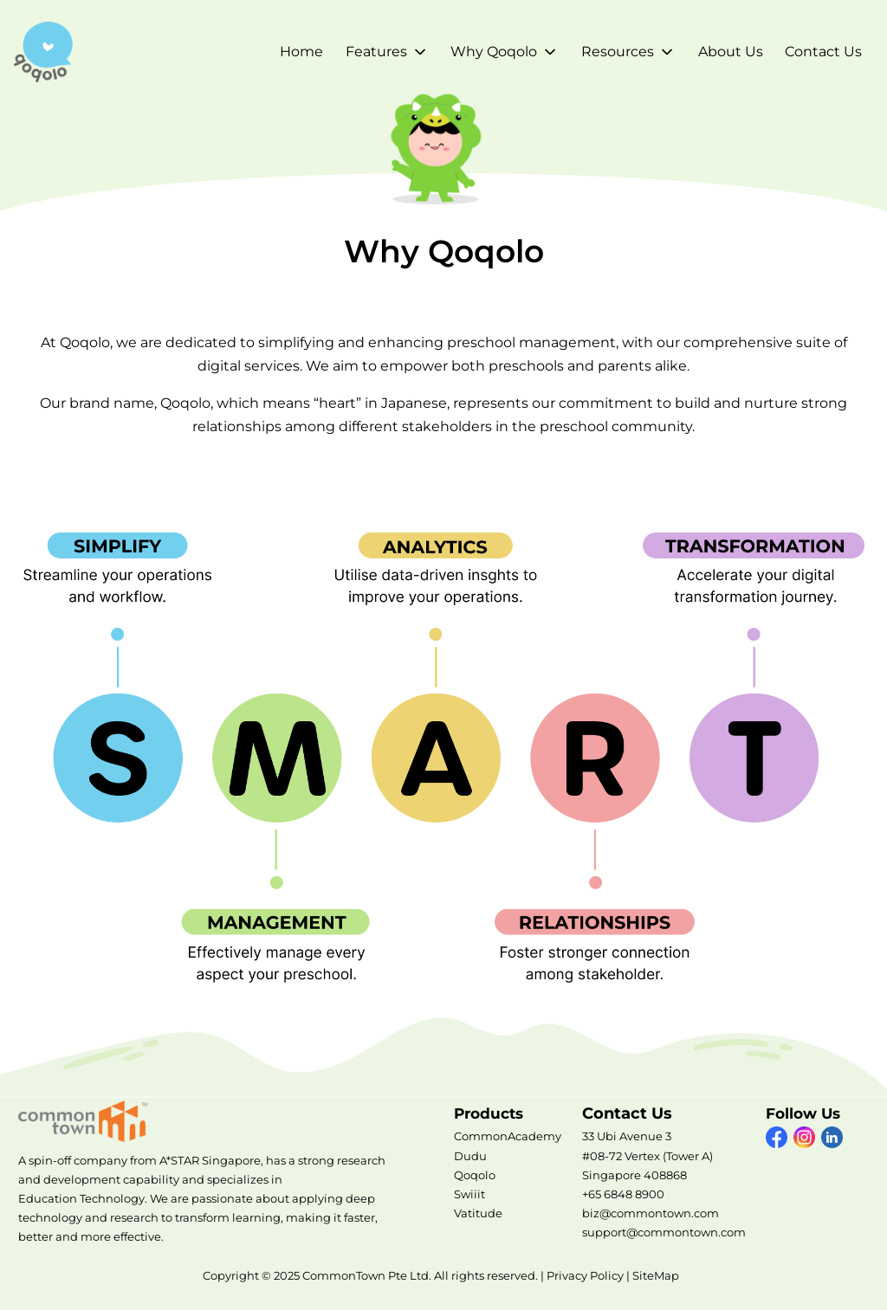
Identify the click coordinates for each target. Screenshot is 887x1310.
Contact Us (823, 51)
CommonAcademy (507, 1136)
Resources (617, 51)
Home (301, 51)
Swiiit (469, 1194)
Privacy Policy (585, 1275)
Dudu (470, 1156)
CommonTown (87, 1121)
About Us (730, 51)
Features (376, 51)
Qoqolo (474, 1175)
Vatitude (478, 1213)
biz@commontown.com (650, 1213)
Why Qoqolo (493, 51)
